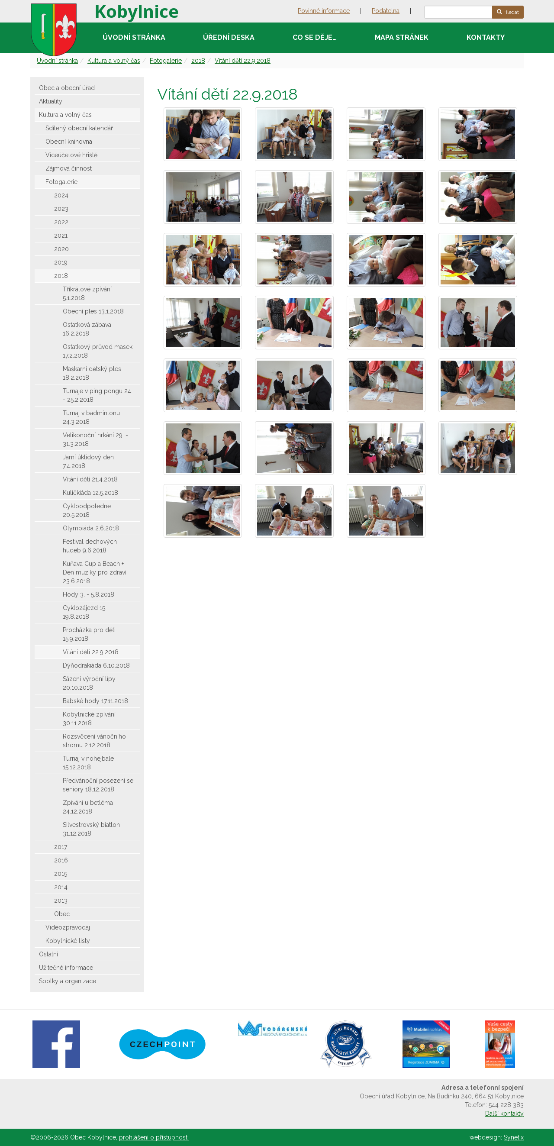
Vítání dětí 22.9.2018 (243, 60)
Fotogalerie (166, 60)
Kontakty (486, 37)
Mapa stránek (401, 37)
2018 (198, 60)
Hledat (508, 12)
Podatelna (385, 10)
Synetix (514, 1137)
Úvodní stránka (134, 37)
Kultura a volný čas (113, 60)
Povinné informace (324, 10)
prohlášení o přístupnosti (154, 1137)
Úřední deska (228, 37)
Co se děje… (315, 37)
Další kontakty (504, 1113)
